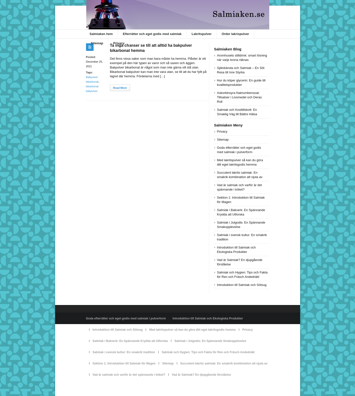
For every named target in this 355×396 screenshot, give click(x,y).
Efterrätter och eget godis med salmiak (152, 34)
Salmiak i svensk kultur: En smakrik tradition (124, 352)
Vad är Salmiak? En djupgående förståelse (201, 374)
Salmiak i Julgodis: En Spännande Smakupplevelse (210, 341)
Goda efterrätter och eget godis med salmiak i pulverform (126, 318)
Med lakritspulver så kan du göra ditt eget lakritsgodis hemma (192, 329)
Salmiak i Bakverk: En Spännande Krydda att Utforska (130, 341)
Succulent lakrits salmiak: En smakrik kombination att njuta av (224, 363)
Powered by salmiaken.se (103, 386)
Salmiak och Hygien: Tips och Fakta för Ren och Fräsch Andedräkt (208, 352)
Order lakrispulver (235, 34)
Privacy (118, 43)
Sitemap (97, 43)
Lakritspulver (202, 34)
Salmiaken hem (101, 34)
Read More (120, 87)
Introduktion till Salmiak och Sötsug (242, 285)
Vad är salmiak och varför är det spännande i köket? (129, 374)
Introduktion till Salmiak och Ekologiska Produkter (207, 318)
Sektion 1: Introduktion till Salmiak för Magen (124, 363)
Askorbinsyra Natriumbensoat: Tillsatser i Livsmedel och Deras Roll (239, 97)
